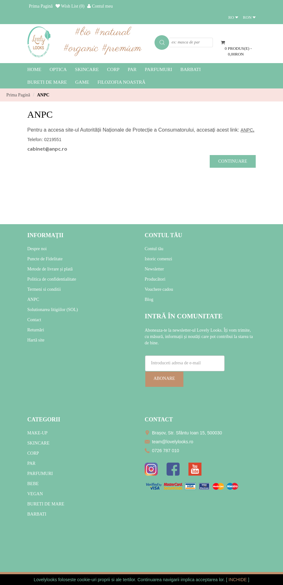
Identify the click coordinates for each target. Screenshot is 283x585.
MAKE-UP (37, 433)
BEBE (33, 483)
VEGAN (35, 493)
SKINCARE (38, 443)
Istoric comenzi (158, 259)
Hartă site (35, 340)
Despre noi (37, 248)
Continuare (232, 161)
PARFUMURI (40, 473)
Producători (155, 279)
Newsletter (154, 269)
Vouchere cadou (159, 289)
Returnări (35, 330)
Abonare (164, 378)
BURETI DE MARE (45, 504)
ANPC (43, 95)
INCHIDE (238, 579)
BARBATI (36, 514)
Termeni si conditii (44, 289)
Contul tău (154, 248)
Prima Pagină (18, 95)
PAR (31, 463)
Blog (149, 299)
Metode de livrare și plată (50, 269)
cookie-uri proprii (93, 579)
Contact (34, 319)
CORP (33, 453)
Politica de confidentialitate (51, 279)
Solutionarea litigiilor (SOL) (52, 309)
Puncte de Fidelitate (45, 259)
